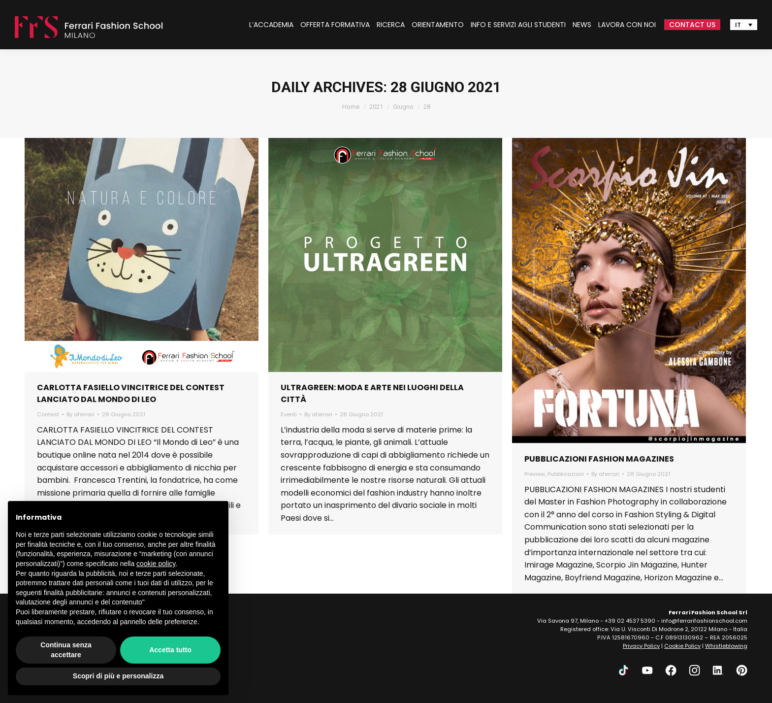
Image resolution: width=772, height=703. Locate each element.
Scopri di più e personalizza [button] (118, 676)
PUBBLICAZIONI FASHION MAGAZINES (599, 459)
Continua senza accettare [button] (65, 650)
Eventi (289, 414)
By (80, 414)
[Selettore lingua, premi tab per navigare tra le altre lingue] (743, 24)
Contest (48, 414)
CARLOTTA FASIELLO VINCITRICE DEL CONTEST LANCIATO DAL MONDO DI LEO (131, 393)
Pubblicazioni (565, 474)
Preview (534, 474)
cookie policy (155, 564)
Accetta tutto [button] (170, 650)
